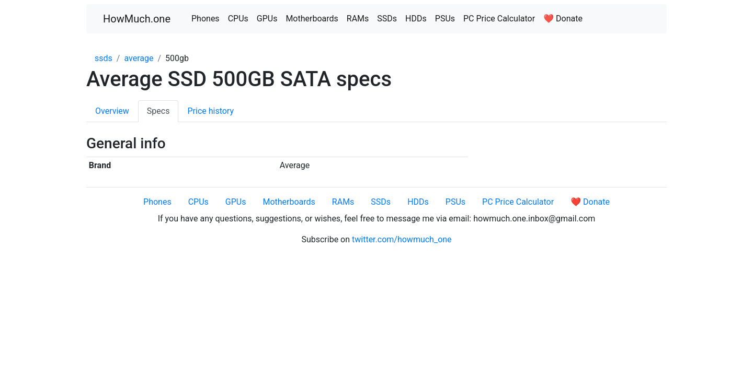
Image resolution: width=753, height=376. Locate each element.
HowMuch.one (136, 19)
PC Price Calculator (499, 19)
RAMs (358, 19)
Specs (158, 111)
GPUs (267, 19)
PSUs (445, 19)
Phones (205, 19)
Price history (210, 111)
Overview (112, 111)
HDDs (416, 19)
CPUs (238, 19)
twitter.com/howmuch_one (402, 239)
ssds (103, 58)
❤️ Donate (563, 19)
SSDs (387, 19)
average (138, 58)
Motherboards (312, 19)
